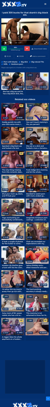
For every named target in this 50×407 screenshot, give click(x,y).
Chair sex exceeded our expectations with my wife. (35, 243)
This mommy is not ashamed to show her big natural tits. (36, 314)
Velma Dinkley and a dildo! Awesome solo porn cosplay (37, 266)
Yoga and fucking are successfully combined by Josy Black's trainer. (12, 219)
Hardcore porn (17, 64)
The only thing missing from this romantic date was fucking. (12, 171)
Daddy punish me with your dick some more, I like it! (11, 123)
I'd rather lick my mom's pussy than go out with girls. (12, 290)
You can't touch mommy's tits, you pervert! (37, 123)
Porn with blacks (10, 62)
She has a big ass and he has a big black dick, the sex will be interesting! (13, 92)
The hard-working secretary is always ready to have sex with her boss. (36, 290)
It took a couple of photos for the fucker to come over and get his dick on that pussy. (12, 243)
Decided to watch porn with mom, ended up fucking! (35, 195)
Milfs (5, 64)
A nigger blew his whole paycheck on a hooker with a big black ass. (12, 338)
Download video (40, 49)
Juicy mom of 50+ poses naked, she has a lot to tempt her (12, 314)
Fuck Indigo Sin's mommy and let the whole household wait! (37, 171)
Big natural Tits (37, 62)
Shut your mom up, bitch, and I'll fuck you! (12, 195)
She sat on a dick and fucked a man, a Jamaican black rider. (37, 147)
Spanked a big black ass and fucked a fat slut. (12, 147)
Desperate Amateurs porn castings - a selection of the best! (37, 219)
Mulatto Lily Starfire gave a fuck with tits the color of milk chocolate (12, 266)
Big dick (24, 62)
